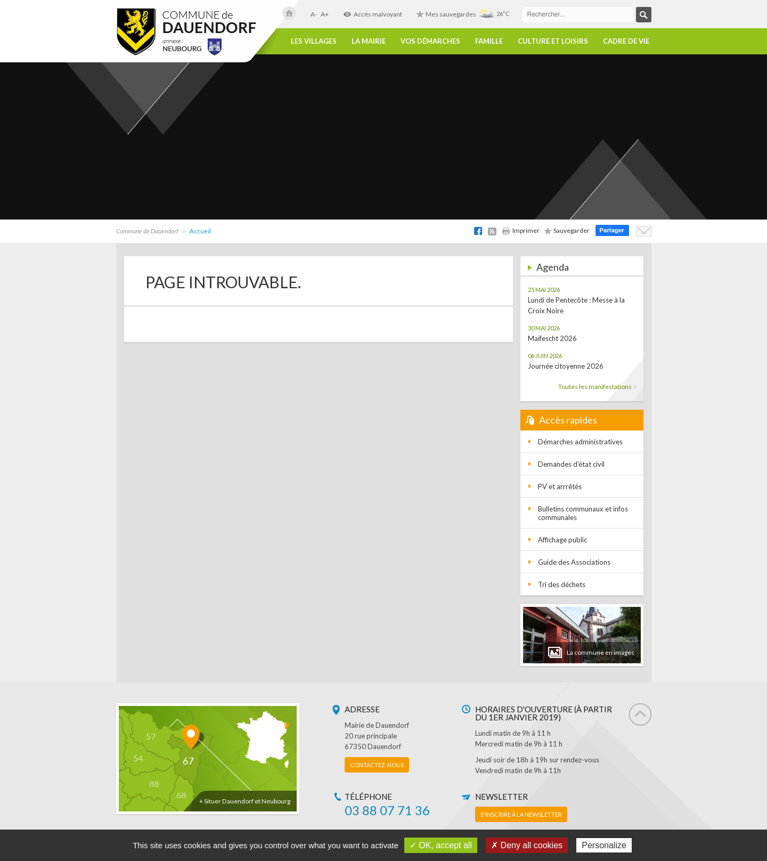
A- (314, 14)
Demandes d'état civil (571, 464)
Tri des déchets (561, 584)
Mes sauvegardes (446, 14)
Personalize (604, 845)
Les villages (314, 41)
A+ (325, 14)
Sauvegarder (567, 230)
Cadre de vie (626, 41)
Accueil (200, 231)
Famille (489, 41)
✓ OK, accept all (441, 845)
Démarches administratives (580, 441)
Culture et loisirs (553, 41)
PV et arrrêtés (560, 486)
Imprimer (521, 230)
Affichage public (562, 539)
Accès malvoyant (372, 14)
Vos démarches (430, 41)
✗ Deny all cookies (526, 845)
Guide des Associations (574, 562)
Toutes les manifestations (597, 387)
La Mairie (369, 41)
